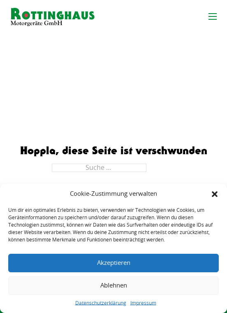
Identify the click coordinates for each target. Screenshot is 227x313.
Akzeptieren (113, 263)
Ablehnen (113, 286)
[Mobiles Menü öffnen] (212, 16)
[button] (215, 194)
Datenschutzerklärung (100, 303)
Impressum (143, 303)
